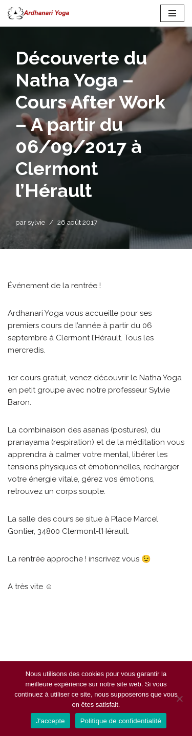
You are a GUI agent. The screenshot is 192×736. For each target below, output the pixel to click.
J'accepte (50, 721)
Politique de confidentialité (120, 721)
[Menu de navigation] (172, 13)
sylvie (36, 222)
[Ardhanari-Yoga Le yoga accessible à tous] (38, 13)
